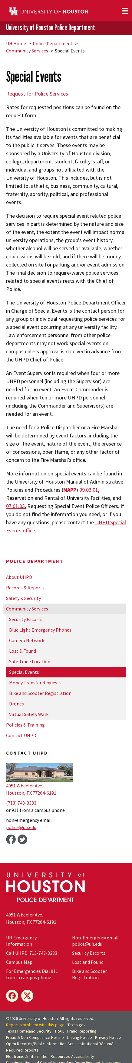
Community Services (27, 51)
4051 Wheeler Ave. (24, 786)
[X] (27, 996)
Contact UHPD (21, 735)
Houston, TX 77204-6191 (31, 793)
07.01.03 (15, 506)
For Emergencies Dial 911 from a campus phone (32, 974)
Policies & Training (25, 725)
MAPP (69, 489)
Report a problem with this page (35, 1024)
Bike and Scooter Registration (40, 693)
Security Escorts (25, 619)
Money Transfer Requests (35, 683)
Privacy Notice (108, 1037)
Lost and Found (88, 962)
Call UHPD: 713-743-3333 (31, 953)
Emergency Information (21, 941)
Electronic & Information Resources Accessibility (50, 1056)
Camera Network (26, 640)
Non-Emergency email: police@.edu (96, 941)
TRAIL (59, 1031)
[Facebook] (12, 996)
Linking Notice (79, 1037)
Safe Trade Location (29, 661)
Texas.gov (77, 1024)
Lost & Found (22, 651)
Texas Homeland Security (28, 1031)
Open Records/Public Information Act (40, 1043)
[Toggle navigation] (125, 11)
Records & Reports (25, 588)
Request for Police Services (37, 93)
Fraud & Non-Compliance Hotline (35, 1037)
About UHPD (19, 577)
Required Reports (22, 1050)
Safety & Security (23, 598)
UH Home (16, 43)
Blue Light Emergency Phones (40, 630)
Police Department (53, 43)
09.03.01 (88, 489)
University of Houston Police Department (50, 27)
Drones (16, 704)
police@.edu (21, 827)
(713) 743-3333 (21, 803)
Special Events (24, 672)
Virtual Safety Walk (28, 714)
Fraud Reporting (82, 1031)
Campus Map (19, 962)
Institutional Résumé (95, 1043)
